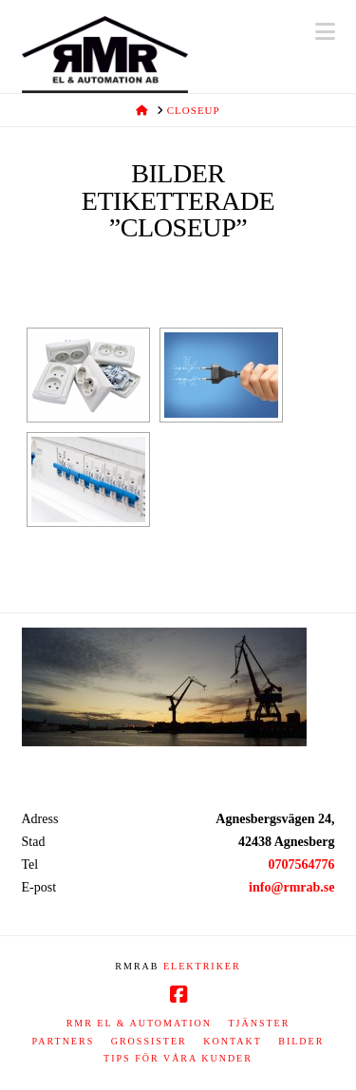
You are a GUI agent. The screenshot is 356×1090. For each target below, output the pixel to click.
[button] (325, 32)
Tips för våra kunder (178, 1058)
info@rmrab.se (291, 887)
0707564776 (302, 864)
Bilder (301, 1041)
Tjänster (259, 1023)
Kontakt (232, 1041)
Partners (63, 1041)
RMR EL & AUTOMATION (139, 1023)
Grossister (149, 1041)
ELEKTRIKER (202, 966)
